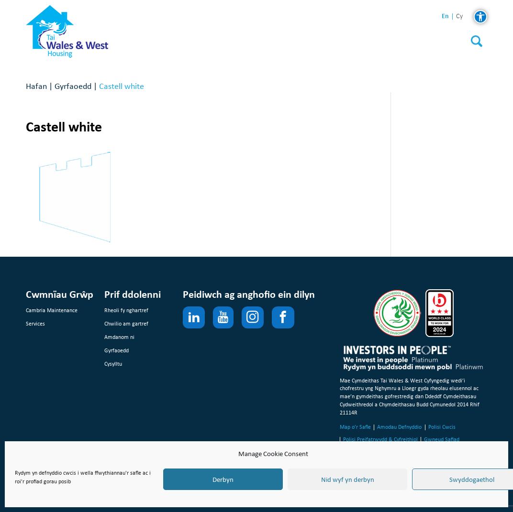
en (445, 16)
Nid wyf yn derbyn (347, 479)
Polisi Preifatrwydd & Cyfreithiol (380, 439)
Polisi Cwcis (442, 427)
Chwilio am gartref (126, 323)
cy (459, 16)
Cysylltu (113, 363)
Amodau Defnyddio (399, 427)
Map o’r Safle (355, 427)
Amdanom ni (119, 337)
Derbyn (223, 479)
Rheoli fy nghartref (126, 310)
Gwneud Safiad (441, 439)
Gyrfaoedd (73, 85)
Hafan (36, 85)
